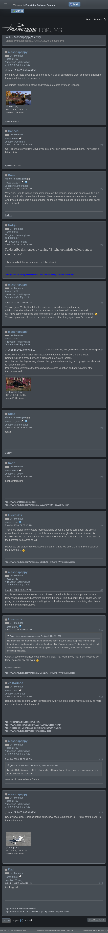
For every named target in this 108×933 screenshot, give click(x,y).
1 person (8, 165)
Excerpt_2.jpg (14, 392)
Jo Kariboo (15, 683)
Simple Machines (20, 930)
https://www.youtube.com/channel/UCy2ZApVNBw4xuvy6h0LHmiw (37, 505)
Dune (11, 175)
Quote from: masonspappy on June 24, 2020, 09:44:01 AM (35, 636)
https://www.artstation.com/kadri (20, 502)
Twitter (54, 930)
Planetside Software (44, 930)
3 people (8, 121)
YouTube (70, 930)
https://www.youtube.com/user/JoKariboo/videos (28, 731)
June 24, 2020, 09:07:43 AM (18, 525)
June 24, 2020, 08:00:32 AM (21, 350)
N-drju (12, 225)
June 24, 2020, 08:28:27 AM (18, 427)
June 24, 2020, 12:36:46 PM (18, 759)
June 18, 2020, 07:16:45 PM (18, 302)
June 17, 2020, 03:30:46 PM (22, 70)
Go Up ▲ (104, 930)
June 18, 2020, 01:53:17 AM (18, 188)
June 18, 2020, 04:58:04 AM (18, 244)
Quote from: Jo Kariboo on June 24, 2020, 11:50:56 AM (34, 765)
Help (85, 930)
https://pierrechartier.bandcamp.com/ (22, 722)
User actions (96, 920)
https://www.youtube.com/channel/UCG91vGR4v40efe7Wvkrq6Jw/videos (40, 562)
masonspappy (18, 52)
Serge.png (12, 847)
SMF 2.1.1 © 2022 (6, 930)
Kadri (11, 463)
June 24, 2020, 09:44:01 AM (18, 590)
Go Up (6, 920)
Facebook (61, 930)
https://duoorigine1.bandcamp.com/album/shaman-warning (33, 728)
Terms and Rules (94, 930)
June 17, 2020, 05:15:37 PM (18, 144)
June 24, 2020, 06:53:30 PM (22, 812)
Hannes (13, 131)
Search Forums (96, 19)
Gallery (8, 215)
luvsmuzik (15, 515)
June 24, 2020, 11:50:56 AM (18, 696)
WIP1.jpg (12, 106)
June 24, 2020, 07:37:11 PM (18, 883)
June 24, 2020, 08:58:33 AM (18, 476)
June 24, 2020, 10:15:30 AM (18, 629)
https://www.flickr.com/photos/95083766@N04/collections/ (33, 725)
